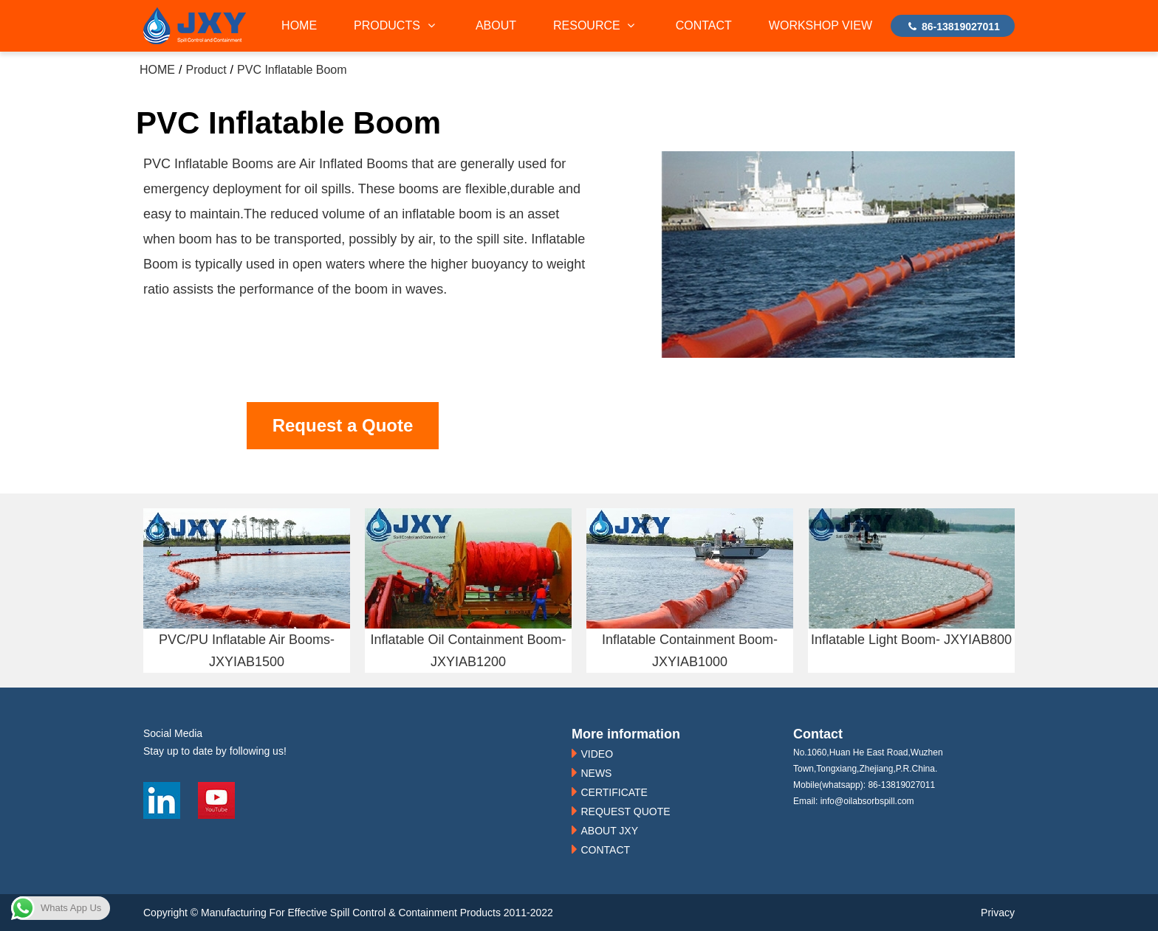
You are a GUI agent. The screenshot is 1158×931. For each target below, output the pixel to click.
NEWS (595, 773)
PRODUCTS (396, 25)
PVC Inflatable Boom (292, 69)
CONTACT (704, 25)
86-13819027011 (952, 26)
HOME (299, 25)
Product (205, 69)
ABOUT (496, 25)
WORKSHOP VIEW (820, 25)
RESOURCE (596, 25)
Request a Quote (343, 425)
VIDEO (596, 754)
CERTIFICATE (614, 792)
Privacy (998, 912)
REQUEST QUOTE (625, 811)
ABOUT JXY (609, 831)
